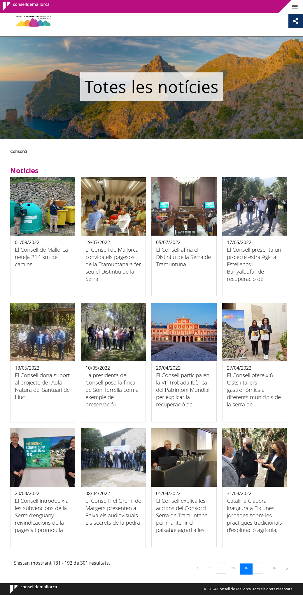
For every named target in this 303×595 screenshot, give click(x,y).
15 (235, 568)
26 (276, 568)
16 (248, 568)
